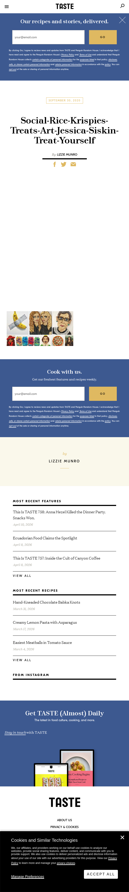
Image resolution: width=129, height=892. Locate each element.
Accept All (101, 874)
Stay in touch (15, 732)
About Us (64, 820)
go (103, 37)
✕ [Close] (122, 837)
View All (22, 576)
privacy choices (66, 863)
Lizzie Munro (67, 154)
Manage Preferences (27, 876)
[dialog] (64, 861)
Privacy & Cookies (64, 827)
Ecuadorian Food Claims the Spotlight (45, 538)
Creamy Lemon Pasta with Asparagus (45, 622)
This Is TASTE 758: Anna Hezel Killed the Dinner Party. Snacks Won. (59, 514)
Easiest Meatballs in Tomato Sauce (42, 642)
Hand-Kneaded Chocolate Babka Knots (46, 602)
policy (108, 64)
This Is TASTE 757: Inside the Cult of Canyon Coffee (56, 558)
